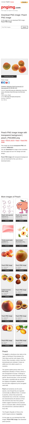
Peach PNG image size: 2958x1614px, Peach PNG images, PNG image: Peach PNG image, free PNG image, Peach (14, 92)
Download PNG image (9, 76)
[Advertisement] (14, 44)
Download (7, 220)
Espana (12, 1)
